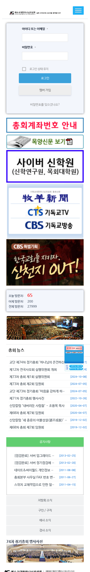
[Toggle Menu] (78, 10)
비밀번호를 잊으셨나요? (45, 104)
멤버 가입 (45, 90)
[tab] (45, 442)
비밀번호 (29, 47)
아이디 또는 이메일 (35, 29)
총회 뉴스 (16, 350)
